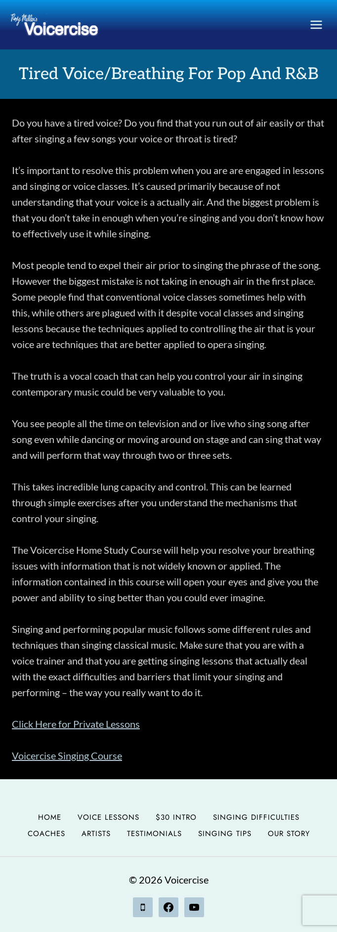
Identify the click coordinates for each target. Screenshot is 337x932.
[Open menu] (316, 24)
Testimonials (154, 833)
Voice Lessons (108, 817)
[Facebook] (168, 907)
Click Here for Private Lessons (76, 724)
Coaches (46, 833)
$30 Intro (176, 817)
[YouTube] (194, 907)
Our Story (289, 833)
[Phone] (143, 907)
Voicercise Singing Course (67, 755)
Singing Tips (225, 833)
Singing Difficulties (256, 817)
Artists (96, 833)
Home (49, 817)
